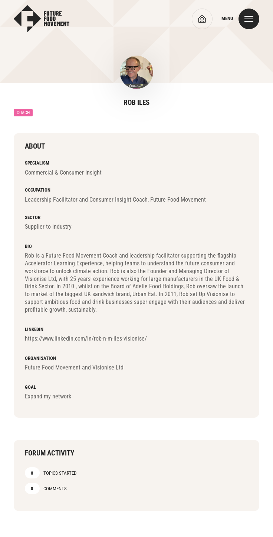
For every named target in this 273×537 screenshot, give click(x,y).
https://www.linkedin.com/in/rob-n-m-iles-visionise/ (86, 338)
